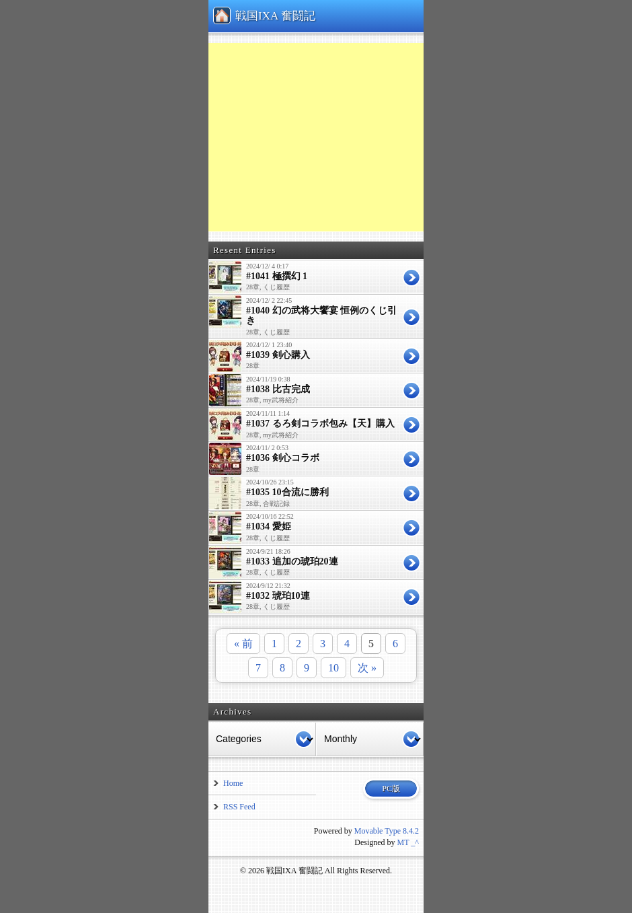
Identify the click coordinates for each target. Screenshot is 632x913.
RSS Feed (239, 806)
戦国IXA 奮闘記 (275, 15)
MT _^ (408, 842)
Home (233, 783)
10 (333, 667)
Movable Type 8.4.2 (386, 831)
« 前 (243, 643)
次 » (367, 667)
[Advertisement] (369, 137)
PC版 (391, 788)
